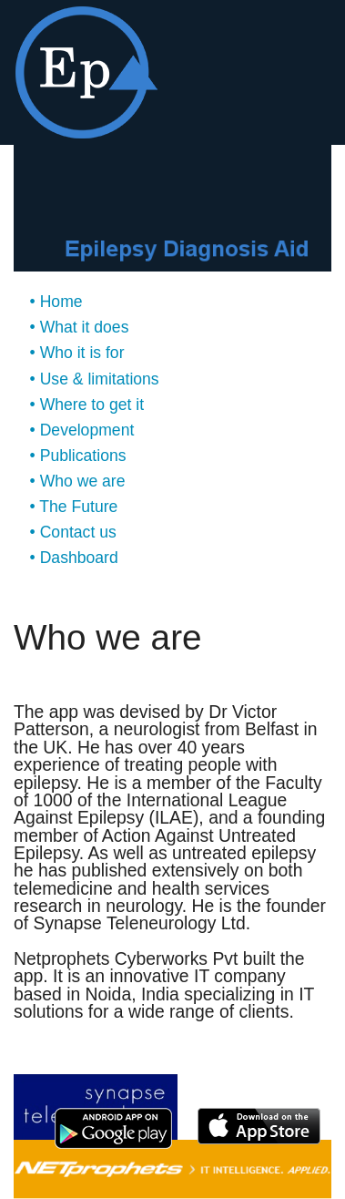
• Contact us (73, 532)
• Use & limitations (94, 379)
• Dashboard (74, 557)
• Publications (78, 455)
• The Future (74, 506)
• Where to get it (87, 404)
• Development (82, 430)
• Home (56, 301)
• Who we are (78, 481)
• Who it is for (77, 352)
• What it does (79, 327)
